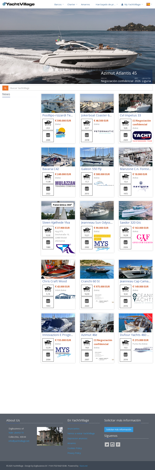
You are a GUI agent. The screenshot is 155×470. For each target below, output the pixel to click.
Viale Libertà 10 (16, 432)
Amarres (85, 4)
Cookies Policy (75, 448)
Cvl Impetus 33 (130, 115)
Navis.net (83, 466)
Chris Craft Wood (54, 281)
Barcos (58, 4)
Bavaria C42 (50, 169)
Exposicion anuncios (77, 438)
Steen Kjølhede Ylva (56, 222)
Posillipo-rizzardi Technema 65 (64, 115)
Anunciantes (73, 428)
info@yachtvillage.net (19, 441)
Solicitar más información (118, 429)
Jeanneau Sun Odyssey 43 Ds (101, 222)
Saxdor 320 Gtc (130, 222)
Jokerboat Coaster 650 (97, 115)
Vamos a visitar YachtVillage (81, 433)
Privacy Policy (74, 453)
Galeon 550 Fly (91, 169)
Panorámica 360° (62, 204)
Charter (71, 4)
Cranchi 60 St (90, 281)
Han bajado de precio (107, 4)
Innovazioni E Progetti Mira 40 (63, 335)
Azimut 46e (89, 335)
